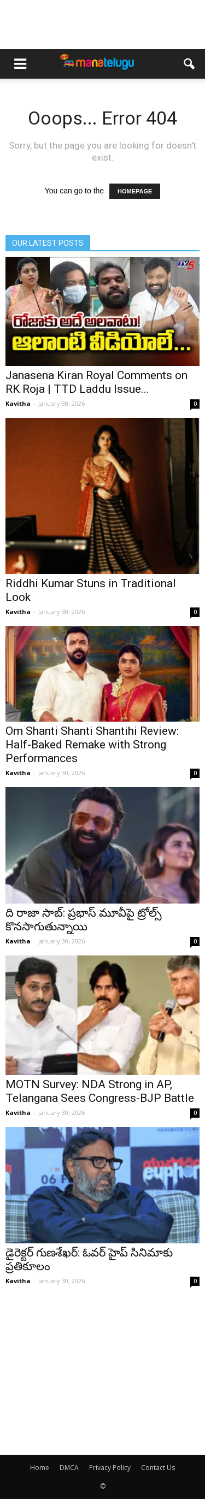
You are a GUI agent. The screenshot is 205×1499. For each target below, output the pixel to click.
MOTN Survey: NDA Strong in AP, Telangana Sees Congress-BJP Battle (99, 1091)
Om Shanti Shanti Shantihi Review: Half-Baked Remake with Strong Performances (92, 744)
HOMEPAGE (135, 191)
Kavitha (18, 403)
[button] (189, 64)
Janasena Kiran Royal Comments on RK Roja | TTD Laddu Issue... (96, 382)
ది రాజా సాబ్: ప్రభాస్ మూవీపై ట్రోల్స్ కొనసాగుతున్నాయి (83, 919)
